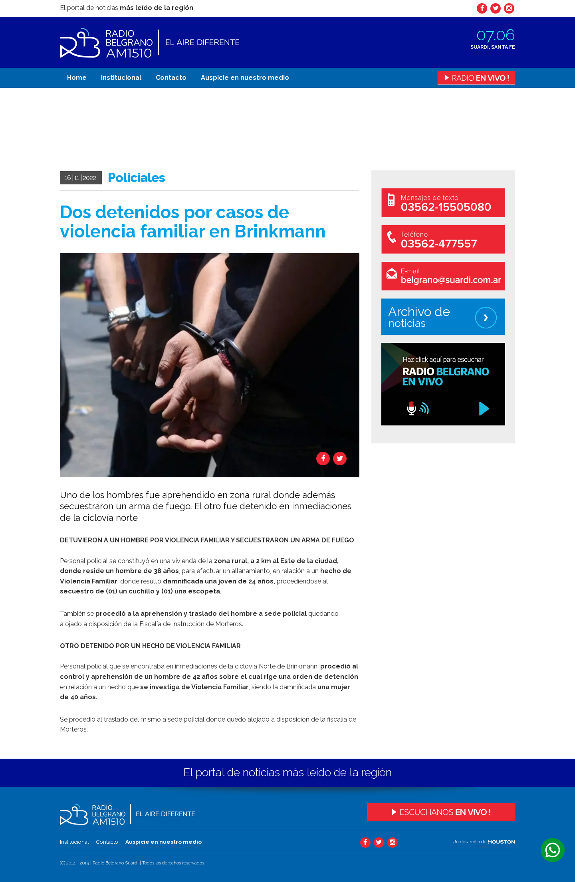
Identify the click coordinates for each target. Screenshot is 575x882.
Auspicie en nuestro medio (245, 77)
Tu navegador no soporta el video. (120, 130)
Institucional (121, 77)
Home (77, 77)
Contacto (171, 77)
